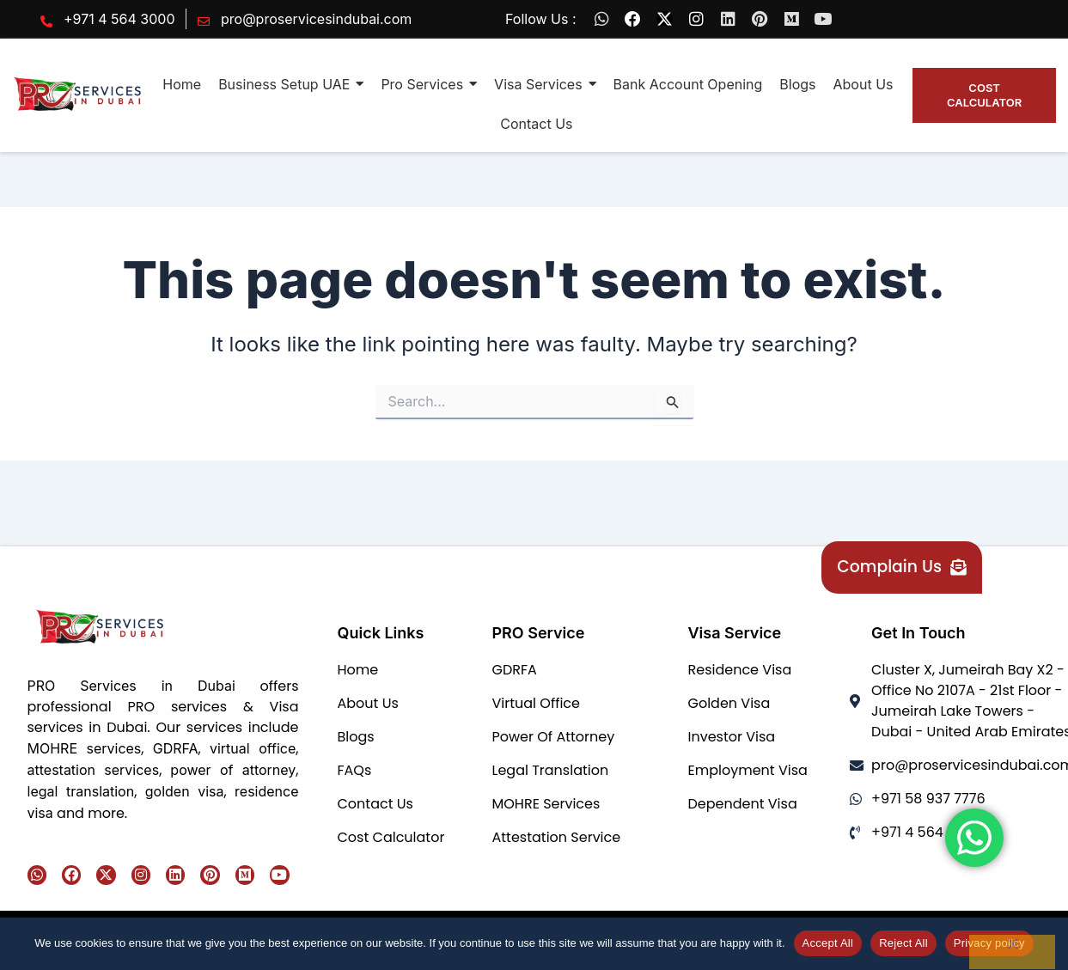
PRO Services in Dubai (131, 685)
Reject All (903, 942)
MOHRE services (84, 748)
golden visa (184, 791)
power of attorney (233, 769)
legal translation (81, 791)
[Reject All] (1012, 952)
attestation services (93, 769)
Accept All (828, 942)
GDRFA (175, 748)
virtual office (253, 748)
